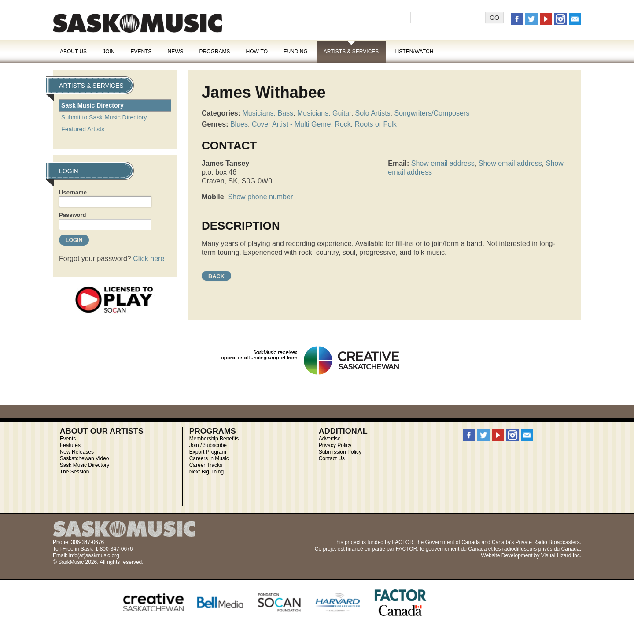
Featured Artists (82, 129)
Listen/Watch (413, 51)
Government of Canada (452, 542)
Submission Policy (340, 452)
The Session (74, 472)
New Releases (77, 452)
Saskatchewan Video (84, 458)
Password (72, 215)
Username (73, 192)
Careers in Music (209, 458)
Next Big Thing (206, 472)
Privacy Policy (335, 445)
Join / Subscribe (208, 445)
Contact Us (332, 458)
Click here (148, 258)
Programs (214, 51)
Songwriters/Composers (432, 113)
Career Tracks (205, 465)
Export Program (207, 452)
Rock (342, 124)
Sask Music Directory (92, 105)
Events (140, 51)
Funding (296, 51)
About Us (73, 51)
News (175, 51)
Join (108, 51)
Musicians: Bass (267, 113)
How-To (257, 51)
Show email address (443, 163)
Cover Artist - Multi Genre (291, 124)
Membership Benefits (214, 439)
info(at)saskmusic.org (94, 555)
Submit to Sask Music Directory (104, 117)
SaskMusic (137, 23)
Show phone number (260, 197)
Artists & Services (351, 51)
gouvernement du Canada (456, 549)
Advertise (330, 439)
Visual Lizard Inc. (561, 555)
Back (216, 276)
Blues (239, 124)
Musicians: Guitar (324, 113)
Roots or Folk (376, 124)
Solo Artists (373, 113)
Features (70, 445)
